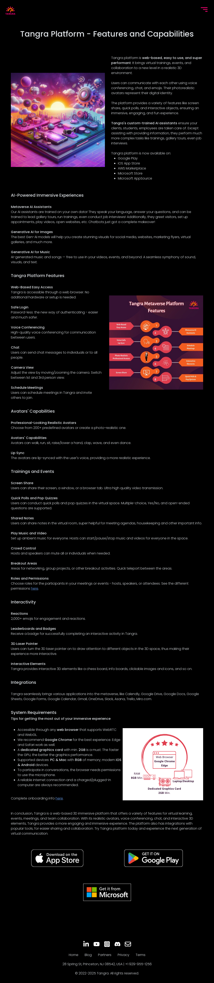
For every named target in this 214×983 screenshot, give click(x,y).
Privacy (123, 954)
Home (73, 954)
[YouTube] (96, 944)
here (34, 588)
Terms (140, 954)
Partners (104, 954)
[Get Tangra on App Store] (57, 858)
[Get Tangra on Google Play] (153, 858)
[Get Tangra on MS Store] (107, 892)
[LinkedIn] (86, 944)
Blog (88, 954)
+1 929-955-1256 (138, 964)
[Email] (128, 944)
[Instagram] (107, 944)
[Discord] (117, 944)
